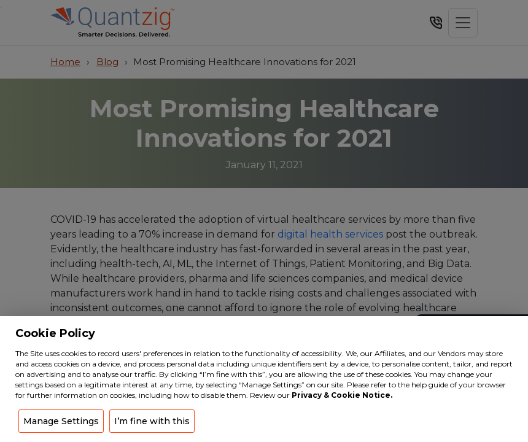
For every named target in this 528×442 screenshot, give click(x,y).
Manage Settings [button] (61, 421)
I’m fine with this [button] (152, 421)
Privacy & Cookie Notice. (342, 395)
